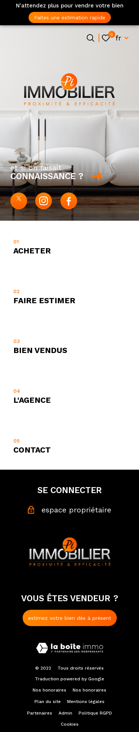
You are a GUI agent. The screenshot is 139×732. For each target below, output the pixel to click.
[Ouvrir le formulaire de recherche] (90, 38)
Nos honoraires (49, 690)
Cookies (70, 724)
